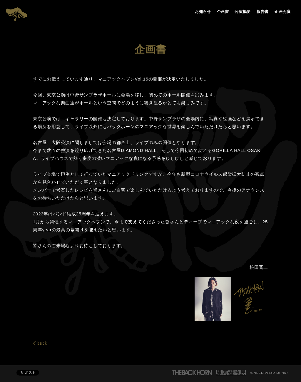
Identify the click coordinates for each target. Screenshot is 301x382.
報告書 (263, 11)
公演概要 (243, 11)
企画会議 (283, 11)
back (40, 343)
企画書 (223, 11)
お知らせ (203, 11)
